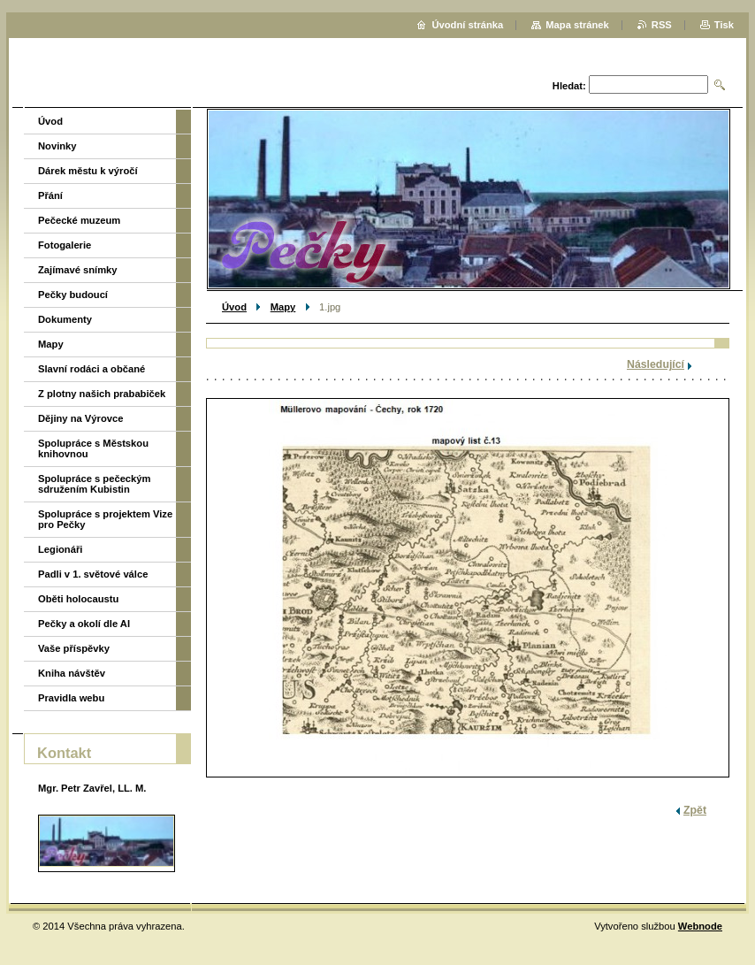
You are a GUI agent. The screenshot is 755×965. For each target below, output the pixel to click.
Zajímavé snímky (78, 269)
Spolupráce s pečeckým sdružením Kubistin (94, 483)
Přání (50, 195)
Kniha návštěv (71, 673)
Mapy (283, 307)
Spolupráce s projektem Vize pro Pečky (105, 519)
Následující (655, 364)
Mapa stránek (577, 24)
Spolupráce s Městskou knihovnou (93, 448)
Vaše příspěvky (74, 648)
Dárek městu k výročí (88, 170)
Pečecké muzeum (79, 220)
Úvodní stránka (467, 24)
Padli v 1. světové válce (93, 574)
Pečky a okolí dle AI (84, 623)
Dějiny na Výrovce (80, 418)
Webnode (700, 926)
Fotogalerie (64, 245)
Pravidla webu (71, 698)
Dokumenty (65, 319)
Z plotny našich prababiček (101, 393)
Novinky (57, 146)
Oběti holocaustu (78, 599)
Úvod (234, 307)
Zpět (694, 810)
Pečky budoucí (73, 294)
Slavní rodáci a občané (91, 369)
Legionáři (60, 549)
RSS (662, 24)
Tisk (724, 24)
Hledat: (569, 85)
